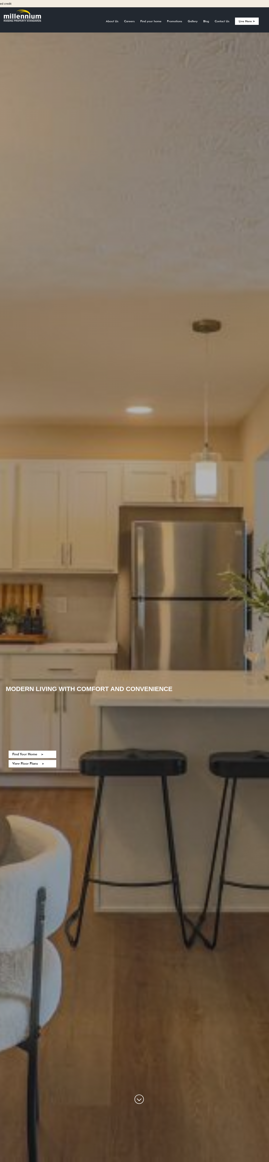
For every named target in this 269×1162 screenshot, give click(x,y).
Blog (206, 21)
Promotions (174, 21)
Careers (129, 21)
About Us (112, 21)
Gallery (193, 21)
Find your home (150, 21)
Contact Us (222, 21)
